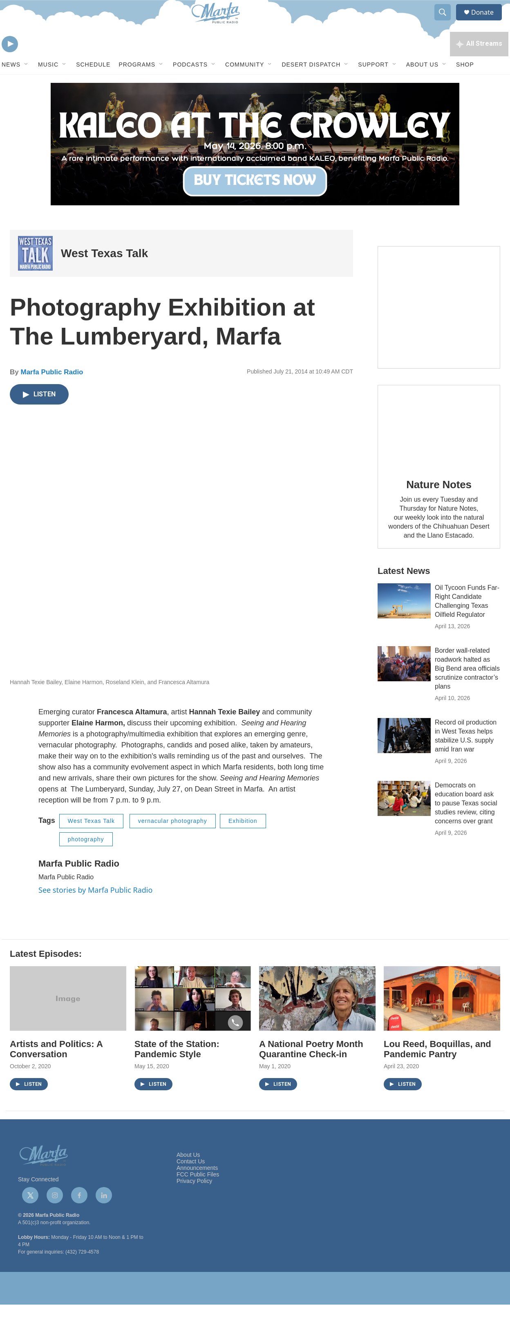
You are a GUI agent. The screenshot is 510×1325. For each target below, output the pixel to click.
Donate (487, 21)
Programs (137, 85)
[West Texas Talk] (35, 273)
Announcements (197, 1188)
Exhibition (242, 841)
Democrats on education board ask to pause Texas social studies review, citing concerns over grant (466, 823)
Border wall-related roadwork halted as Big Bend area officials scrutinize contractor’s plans (467, 688)
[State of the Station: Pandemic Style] (192, 1019)
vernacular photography (172, 841)
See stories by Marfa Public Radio (95, 910)
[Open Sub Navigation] (26, 85)
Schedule (93, 85)
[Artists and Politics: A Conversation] (68, 1019)
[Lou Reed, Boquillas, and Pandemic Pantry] (442, 1019)
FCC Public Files (198, 1195)
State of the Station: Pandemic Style (176, 1069)
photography (86, 859)
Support (373, 85)
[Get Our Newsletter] (439, 328)
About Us (422, 85)
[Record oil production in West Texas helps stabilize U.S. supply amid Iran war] (404, 756)
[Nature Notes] (439, 446)
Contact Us (191, 1182)
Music (48, 85)
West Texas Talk (104, 273)
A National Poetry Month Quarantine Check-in (311, 1069)
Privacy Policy (194, 1201)
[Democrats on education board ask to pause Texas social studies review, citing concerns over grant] (404, 818)
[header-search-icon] (446, 21)
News (11, 85)
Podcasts (190, 85)
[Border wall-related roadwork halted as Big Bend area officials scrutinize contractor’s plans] (404, 684)
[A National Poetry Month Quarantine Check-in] (317, 1019)
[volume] (32, 63)
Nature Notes (438, 505)
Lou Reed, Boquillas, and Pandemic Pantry (437, 1069)
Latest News (404, 591)
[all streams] (479, 63)
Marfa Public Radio (51, 392)
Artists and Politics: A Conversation (56, 1069)
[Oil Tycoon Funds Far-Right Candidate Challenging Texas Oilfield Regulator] (404, 621)
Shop (465, 85)
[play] (9, 63)
